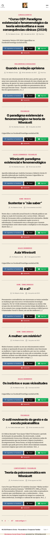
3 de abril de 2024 (29, 34)
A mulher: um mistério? (24, 336)
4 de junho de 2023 (34, 293)
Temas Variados (27, 284)
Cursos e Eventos (25, 14)
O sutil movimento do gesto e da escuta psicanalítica (25, 421)
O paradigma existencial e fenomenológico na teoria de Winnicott (25, 118)
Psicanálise (25, 111)
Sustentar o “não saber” (25, 203)
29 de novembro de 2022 (36, 427)
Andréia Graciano (19, 127)
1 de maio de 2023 (33, 387)
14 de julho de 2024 (35, 127)
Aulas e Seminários (20, 154)
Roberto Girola (15, 34)
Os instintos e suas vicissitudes (25, 383)
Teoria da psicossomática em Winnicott (25, 474)
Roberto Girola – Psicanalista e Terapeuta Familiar (23, 529)
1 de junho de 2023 (34, 340)
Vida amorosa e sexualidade (25, 64)
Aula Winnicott (25, 252)
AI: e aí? (25, 289)
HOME (21, 198)
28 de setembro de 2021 (29, 72)
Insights (27, 198)
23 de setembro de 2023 (33, 207)
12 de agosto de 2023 (33, 257)
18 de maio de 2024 (35, 167)
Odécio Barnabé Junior (17, 427)
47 (12, 521)
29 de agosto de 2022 (34, 480)
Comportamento (20, 468)
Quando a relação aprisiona (25, 68)
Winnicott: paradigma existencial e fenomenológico (25, 160)
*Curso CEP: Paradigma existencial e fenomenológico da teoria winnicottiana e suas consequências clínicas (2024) (25, 24)
